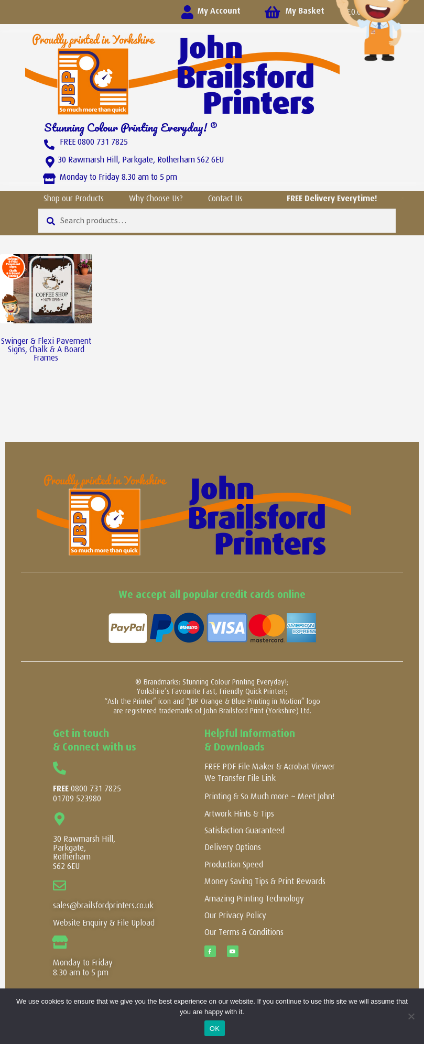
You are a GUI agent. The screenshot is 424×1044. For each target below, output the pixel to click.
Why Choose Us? (156, 198)
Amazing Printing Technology (254, 899)
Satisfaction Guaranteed (244, 830)
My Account (219, 11)
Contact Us (225, 198)
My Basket (305, 11)
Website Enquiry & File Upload (104, 923)
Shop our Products (74, 198)
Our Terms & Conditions (244, 932)
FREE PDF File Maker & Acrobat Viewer (269, 766)
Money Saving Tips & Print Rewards (264, 881)
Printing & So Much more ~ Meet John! (269, 796)
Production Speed (233, 864)
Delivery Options (232, 847)
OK (215, 1028)
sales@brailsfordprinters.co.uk (103, 905)
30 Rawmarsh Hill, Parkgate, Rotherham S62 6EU (141, 160)
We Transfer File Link (240, 778)
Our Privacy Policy (235, 915)
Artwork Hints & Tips (239, 814)
